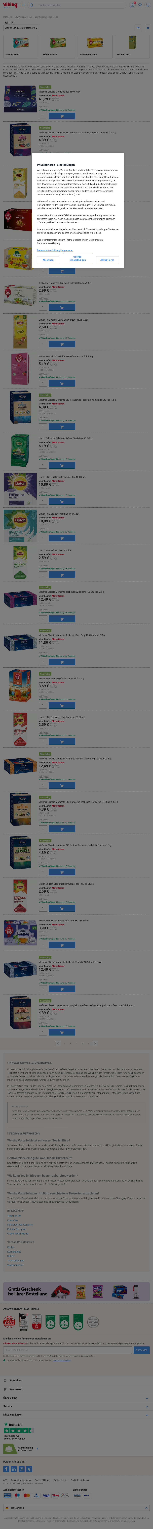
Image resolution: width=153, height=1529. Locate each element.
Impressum (67, 250)
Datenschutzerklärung (48, 250)
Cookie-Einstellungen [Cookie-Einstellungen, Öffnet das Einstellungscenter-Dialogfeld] (78, 258)
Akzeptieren (107, 260)
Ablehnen (48, 260)
